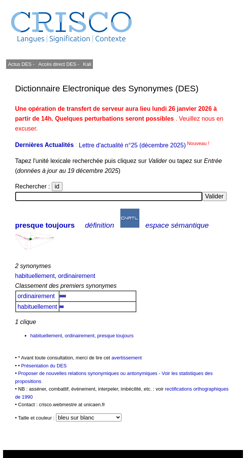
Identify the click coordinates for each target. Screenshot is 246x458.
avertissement (127, 358)
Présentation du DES (44, 366)
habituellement (35, 276)
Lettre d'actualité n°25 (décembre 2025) (144, 145)
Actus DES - (21, 64)
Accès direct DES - (58, 64)
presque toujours (45, 225)
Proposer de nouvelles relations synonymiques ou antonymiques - (90, 373)
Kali (87, 64)
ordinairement (76, 276)
